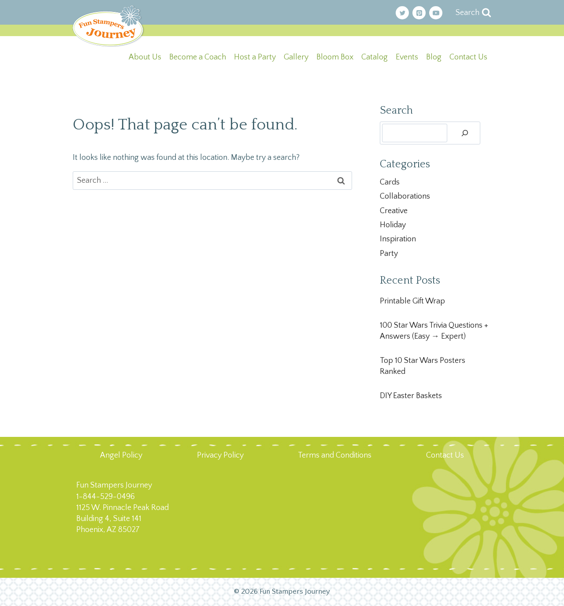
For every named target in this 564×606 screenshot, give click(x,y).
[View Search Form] (473, 13)
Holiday (393, 225)
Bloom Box (334, 57)
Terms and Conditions (334, 455)
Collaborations (405, 196)
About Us (145, 57)
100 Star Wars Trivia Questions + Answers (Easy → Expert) (434, 331)
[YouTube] (435, 12)
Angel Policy (121, 455)
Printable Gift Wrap (412, 301)
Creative (394, 211)
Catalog (374, 57)
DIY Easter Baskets (411, 396)
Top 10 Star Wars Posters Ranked (422, 366)
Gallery (296, 57)
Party (389, 253)
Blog (434, 57)
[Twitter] (402, 12)
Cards (390, 182)
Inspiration (398, 239)
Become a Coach (197, 57)
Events (407, 57)
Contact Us (468, 57)
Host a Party (255, 57)
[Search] (465, 133)
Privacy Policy (220, 455)
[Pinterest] (419, 12)
